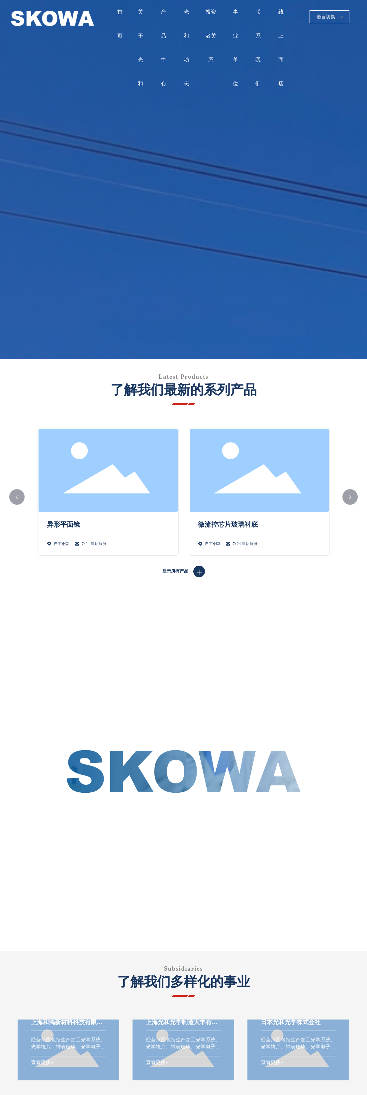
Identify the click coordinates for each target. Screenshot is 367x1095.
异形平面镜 (63, 524)
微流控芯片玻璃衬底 (228, 524)
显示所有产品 (175, 571)
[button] (17, 497)
